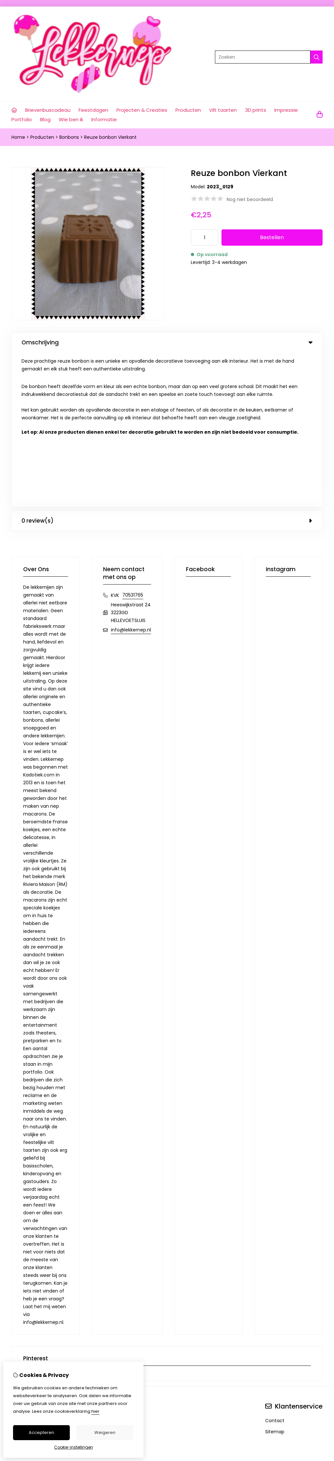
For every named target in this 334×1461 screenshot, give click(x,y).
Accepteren (41, 1432)
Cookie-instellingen (73, 1447)
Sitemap (274, 1277)
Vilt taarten (223, 110)
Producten (188, 110)
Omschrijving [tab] (167, 342)
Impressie (286, 110)
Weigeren (104, 1432)
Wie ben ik (71, 119)
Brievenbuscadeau (47, 110)
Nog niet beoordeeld (250, 199)
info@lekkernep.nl (131, 475)
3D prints (255, 110)
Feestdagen (93, 110)
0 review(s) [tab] (167, 366)
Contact (274, 1266)
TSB (319, 1350)
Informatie (104, 119)
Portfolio (21, 119)
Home (18, 137)
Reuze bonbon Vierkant (110, 137)
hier (95, 1411)
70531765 (132, 440)
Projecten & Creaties (141, 110)
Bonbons (69, 137)
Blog (45, 119)
